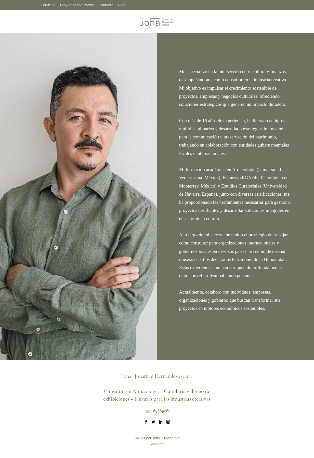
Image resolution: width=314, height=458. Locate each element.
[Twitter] (153, 421)
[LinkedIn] (160, 421)
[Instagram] (168, 421)
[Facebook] (146, 421)
